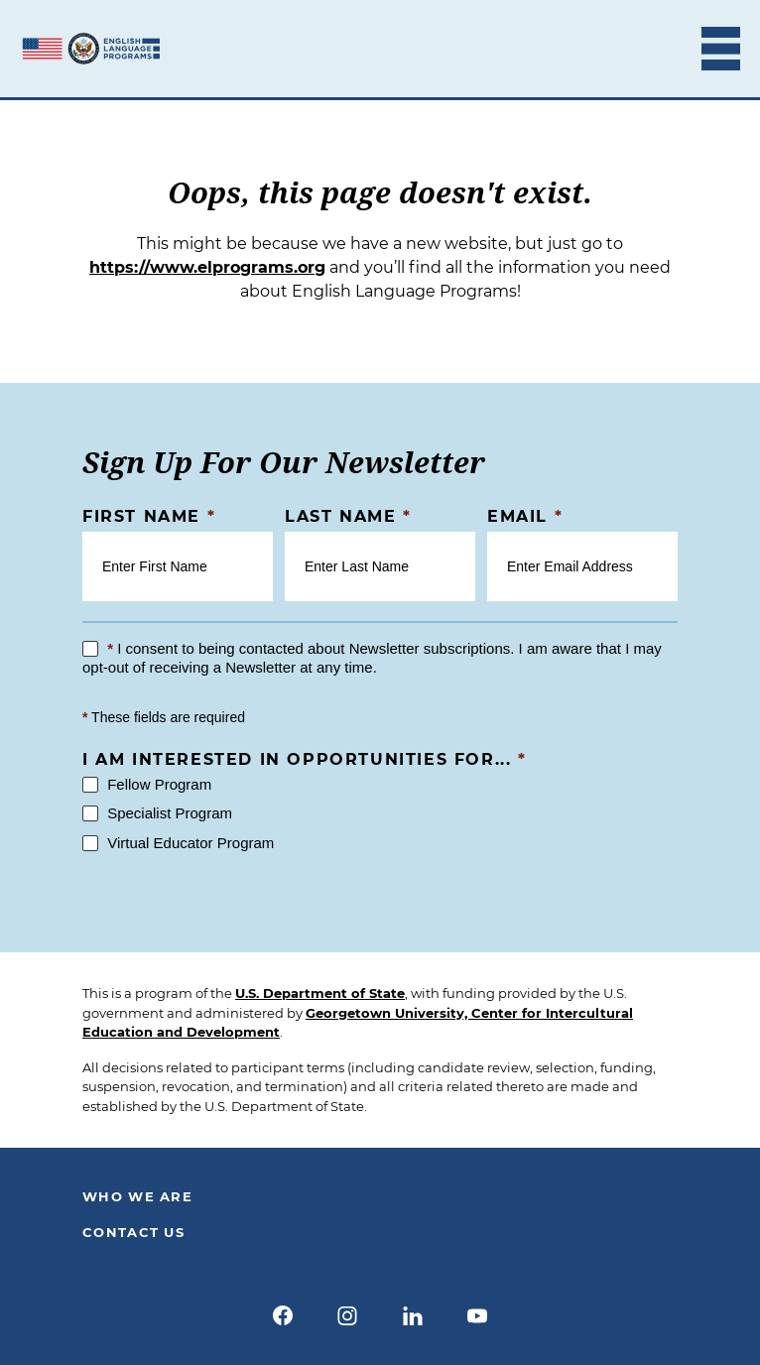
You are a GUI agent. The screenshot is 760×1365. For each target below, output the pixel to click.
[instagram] (347, 1315)
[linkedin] (412, 1315)
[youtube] (478, 1315)
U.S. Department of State (320, 993)
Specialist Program (157, 813)
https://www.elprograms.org (207, 267)
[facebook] (283, 1315)
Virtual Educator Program (178, 842)
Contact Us (133, 1232)
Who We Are (137, 1196)
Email (525, 516)
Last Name (348, 516)
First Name (148, 516)
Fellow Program (146, 784)
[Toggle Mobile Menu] (720, 48)
